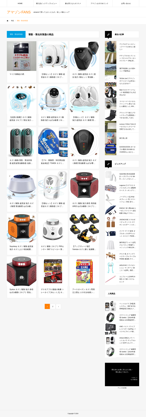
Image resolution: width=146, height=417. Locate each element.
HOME (20, 3)
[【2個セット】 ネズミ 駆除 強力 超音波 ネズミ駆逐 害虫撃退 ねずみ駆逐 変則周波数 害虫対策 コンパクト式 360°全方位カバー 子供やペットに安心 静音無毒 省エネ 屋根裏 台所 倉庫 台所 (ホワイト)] (84, 99)
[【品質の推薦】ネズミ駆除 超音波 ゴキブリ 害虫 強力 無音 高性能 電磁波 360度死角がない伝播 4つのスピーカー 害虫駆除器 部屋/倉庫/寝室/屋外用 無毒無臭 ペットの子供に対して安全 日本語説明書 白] (21, 99)
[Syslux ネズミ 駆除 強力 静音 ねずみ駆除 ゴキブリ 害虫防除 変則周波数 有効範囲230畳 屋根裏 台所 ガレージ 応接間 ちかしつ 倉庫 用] (21, 271)
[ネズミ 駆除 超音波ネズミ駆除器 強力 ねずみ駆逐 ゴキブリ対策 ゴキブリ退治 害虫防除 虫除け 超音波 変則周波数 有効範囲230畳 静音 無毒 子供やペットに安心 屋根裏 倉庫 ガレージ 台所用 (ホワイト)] (53, 99)
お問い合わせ (126, 3)
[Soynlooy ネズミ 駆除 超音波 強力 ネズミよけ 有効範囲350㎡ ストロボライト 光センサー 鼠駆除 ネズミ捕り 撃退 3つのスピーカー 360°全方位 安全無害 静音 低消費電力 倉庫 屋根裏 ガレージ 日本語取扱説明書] (21, 228)
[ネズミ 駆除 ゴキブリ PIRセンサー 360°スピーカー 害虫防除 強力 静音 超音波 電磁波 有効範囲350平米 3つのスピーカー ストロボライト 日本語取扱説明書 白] (53, 228)
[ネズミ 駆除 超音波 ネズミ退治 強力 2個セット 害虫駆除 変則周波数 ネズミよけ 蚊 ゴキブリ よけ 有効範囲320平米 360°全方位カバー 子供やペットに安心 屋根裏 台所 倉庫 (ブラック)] (84, 56)
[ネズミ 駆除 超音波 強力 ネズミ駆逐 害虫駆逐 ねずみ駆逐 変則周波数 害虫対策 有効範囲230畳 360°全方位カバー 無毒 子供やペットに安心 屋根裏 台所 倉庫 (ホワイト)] (21, 185)
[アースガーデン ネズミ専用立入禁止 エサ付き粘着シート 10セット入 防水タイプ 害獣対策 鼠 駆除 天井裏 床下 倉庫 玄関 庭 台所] (84, 271)
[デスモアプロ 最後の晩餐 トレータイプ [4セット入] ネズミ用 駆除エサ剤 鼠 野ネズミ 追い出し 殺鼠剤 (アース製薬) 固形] (53, 271)
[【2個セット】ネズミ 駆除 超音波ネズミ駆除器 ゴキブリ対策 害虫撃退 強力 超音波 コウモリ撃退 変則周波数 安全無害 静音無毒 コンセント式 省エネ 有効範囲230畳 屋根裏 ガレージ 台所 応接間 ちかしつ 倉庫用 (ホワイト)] (53, 56)
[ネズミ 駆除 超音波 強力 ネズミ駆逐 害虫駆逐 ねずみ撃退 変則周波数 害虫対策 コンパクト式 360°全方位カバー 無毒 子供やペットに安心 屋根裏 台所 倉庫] (84, 142)
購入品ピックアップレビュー (46, 3)
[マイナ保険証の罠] (21, 56)
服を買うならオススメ (73, 3)
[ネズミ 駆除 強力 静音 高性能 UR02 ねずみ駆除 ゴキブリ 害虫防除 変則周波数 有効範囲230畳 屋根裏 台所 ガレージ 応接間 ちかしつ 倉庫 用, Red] (84, 185)
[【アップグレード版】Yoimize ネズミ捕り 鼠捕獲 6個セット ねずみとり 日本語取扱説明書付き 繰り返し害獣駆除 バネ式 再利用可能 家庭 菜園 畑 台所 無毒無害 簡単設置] (84, 228)
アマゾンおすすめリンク (99, 3)
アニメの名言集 (122, 388)
